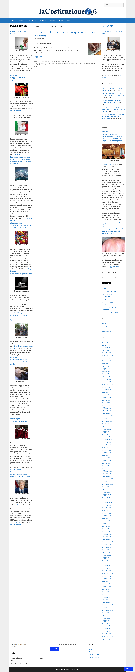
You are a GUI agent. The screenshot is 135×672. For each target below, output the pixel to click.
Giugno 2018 (106, 586)
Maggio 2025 (106, 371)
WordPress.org (107, 331)
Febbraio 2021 (107, 502)
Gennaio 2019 (107, 568)
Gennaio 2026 (107, 350)
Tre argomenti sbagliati (18, 421)
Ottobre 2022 (106, 450)
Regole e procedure (64, 61)
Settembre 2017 (107, 610)
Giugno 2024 (106, 397)
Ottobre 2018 (106, 576)
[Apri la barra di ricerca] (123, 20)
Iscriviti (54, 649)
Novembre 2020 (107, 510)
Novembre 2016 (107, 636)
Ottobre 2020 (106, 513)
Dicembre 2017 (107, 602)
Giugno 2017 (106, 618)
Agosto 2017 (106, 613)
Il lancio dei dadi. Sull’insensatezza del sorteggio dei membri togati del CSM (21, 225)
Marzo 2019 (106, 563)
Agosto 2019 (106, 550)
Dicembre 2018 (107, 571)
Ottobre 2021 (106, 481)
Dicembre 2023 (107, 413)
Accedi (104, 323)
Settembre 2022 (107, 453)
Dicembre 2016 (107, 634)
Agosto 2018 (106, 581)
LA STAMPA (106, 297)
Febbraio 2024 (107, 408)
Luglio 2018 (106, 584)
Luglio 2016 (106, 639)
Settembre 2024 (107, 390)
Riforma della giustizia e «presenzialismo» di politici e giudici (20, 362)
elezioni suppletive (74, 63)
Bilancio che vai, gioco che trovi (21, 274)
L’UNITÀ (105, 299)
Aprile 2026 (106, 342)
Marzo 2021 (106, 500)
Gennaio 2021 (107, 505)
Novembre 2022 (107, 447)
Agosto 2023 (106, 424)
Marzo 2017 (106, 626)
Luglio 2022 (106, 458)
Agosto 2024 (106, 392)
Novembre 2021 (107, 479)
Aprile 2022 (106, 466)
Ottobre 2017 (106, 607)
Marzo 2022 (106, 468)
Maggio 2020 (106, 526)
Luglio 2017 (106, 615)
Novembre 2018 (107, 573)
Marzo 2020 (106, 531)
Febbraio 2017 (107, 628)
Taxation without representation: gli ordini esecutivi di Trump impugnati (20, 474)
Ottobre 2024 (106, 387)
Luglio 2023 (106, 426)
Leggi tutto (38, 57)
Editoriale (43, 20)
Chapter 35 (16, 522)
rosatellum (45, 65)
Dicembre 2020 (107, 508)
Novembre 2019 (107, 542)
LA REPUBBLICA (107, 294)
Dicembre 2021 (107, 476)
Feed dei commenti (108, 329)
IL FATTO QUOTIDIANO (110, 307)
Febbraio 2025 (107, 379)
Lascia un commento (42, 67)
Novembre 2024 (107, 384)
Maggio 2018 (106, 589)
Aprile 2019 (106, 560)
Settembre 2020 (107, 516)
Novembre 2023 (107, 416)
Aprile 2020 (106, 529)
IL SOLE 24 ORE (107, 302)
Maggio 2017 (106, 621)
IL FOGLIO (105, 305)
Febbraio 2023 (107, 439)
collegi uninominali (62, 63)
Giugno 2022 (106, 460)
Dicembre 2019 (107, 539)
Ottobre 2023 (106, 418)
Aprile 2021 (106, 497)
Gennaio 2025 (107, 382)
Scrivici (69, 20)
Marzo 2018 (106, 594)
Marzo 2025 (106, 376)
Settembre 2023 (107, 421)
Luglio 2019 (106, 552)
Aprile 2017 (106, 623)
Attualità (21, 20)
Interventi (54, 61)
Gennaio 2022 (107, 474)
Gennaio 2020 (107, 537)
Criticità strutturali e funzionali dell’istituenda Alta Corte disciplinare (113, 116)
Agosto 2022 (106, 455)
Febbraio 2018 (107, 597)
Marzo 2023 (106, 437)
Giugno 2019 (106, 555)
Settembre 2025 (107, 361)
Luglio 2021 (106, 489)
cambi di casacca (41, 63)
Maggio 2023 (106, 432)
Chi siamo (53, 20)
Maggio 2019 (106, 558)
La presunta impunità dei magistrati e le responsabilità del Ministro (113, 109)
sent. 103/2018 (109, 165)
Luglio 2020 (106, 521)
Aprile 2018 (106, 592)
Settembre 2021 (107, 484)
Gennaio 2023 (107, 442)
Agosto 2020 (106, 518)
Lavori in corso (31, 20)
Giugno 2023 (106, 429)
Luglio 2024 (106, 395)
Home (12, 20)
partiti (83, 63)
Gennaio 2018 (107, 600)
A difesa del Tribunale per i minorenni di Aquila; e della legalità (19, 318)
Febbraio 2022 (107, 471)
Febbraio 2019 (107, 565)
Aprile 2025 (106, 374)
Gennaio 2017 (107, 631)
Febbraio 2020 (107, 534)
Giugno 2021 (106, 492)
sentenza (19, 504)
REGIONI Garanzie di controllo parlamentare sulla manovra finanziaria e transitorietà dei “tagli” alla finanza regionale (112, 136)
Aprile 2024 (106, 403)
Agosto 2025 (106, 363)
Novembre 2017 (107, 605)
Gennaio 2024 (107, 411)
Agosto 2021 (106, 487)
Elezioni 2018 (46, 61)
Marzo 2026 (106, 345)
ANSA (104, 289)
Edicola (61, 20)
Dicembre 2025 (107, 353)
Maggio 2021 (106, 495)
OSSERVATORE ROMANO (110, 312)
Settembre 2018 (107, 579)
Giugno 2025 (106, 369)
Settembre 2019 (107, 547)
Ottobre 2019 (106, 544)
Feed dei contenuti (108, 326)
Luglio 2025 (106, 366)
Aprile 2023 (106, 434)
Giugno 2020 (106, 523)
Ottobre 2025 (106, 358)
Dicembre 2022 (107, 445)
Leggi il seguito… (16, 110)
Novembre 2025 (107, 355)
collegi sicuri (51, 63)
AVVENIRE (105, 310)
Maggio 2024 (106, 400)
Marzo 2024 (106, 405)
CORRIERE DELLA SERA (110, 291)
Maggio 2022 (106, 463)
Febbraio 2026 (107, 348)
